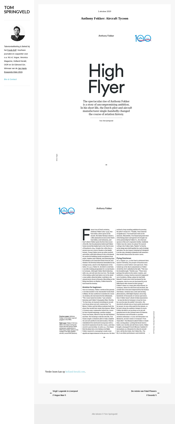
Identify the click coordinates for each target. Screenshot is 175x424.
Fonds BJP (11, 50)
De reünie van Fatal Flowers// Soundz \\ (144, 393)
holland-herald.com (75, 371)
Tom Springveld (17, 9)
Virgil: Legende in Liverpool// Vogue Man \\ (65, 393)
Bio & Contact (10, 79)
